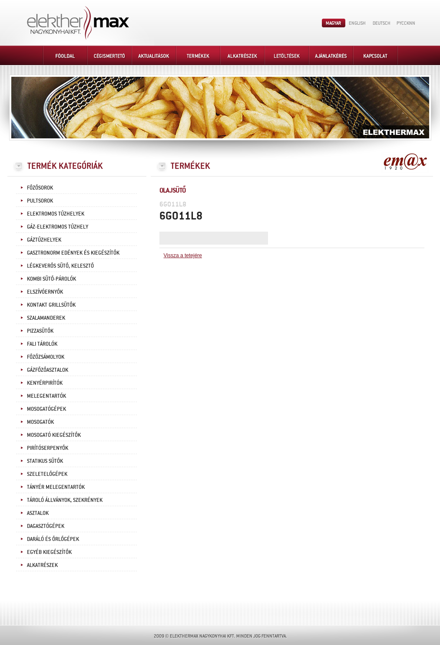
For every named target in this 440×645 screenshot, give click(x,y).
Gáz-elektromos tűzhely (57, 226)
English (357, 23)
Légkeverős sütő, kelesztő (60, 265)
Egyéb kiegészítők (49, 551)
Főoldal (65, 55)
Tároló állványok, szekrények (65, 499)
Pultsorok (40, 200)
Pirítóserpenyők (47, 447)
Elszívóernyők (45, 291)
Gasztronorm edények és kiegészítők (73, 252)
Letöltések (287, 55)
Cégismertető (110, 55)
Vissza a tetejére (183, 255)
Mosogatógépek (46, 408)
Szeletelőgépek (47, 473)
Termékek (198, 55)
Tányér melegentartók (56, 486)
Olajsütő (172, 189)
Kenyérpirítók (45, 382)
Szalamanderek (46, 317)
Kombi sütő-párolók (51, 278)
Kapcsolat (376, 55)
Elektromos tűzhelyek (55, 213)
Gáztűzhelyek (44, 239)
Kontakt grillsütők (51, 304)
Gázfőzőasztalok (47, 369)
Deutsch (381, 23)
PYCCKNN (406, 23)
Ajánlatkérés (331, 55)
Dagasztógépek (45, 525)
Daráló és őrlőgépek (53, 538)
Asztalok (38, 512)
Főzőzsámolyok (45, 356)
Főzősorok (40, 187)
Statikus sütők (45, 460)
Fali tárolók (42, 343)
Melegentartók (46, 395)
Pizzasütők (40, 330)
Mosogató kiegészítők (54, 434)
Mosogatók (40, 421)
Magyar (333, 23)
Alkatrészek (243, 55)
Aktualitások (154, 55)
